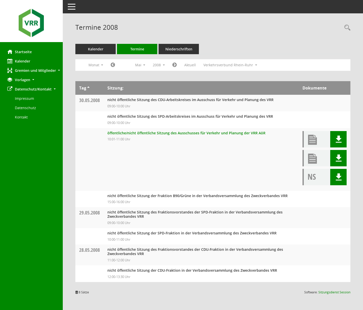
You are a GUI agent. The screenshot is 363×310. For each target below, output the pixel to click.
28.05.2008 (89, 249)
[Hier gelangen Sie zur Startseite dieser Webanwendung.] (31, 23)
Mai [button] (140, 65)
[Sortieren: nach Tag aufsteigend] (88, 88)
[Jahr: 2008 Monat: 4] (113, 65)
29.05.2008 (89, 212)
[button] (31, 70)
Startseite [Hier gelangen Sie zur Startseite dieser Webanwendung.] (20, 51)
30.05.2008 (89, 100)
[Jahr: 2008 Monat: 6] (175, 65)
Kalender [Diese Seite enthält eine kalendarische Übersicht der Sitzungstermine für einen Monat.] (19, 61)
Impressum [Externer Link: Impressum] (24, 98)
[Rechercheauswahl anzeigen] (346, 28)
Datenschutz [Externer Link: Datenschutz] (25, 107)
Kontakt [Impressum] (21, 117)
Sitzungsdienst (334, 292)
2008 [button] (159, 65)
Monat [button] (95, 65)
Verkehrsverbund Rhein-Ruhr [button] (230, 65)
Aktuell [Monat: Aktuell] (190, 65)
